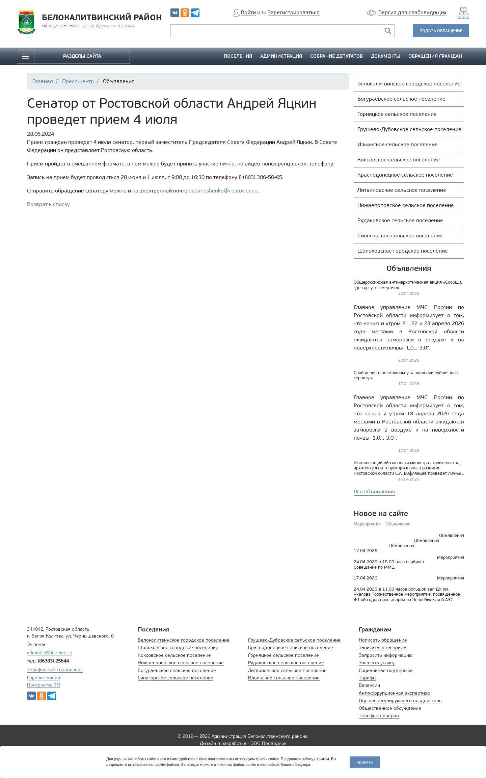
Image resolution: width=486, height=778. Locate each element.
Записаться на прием (383, 647)
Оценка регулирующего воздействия (400, 700)
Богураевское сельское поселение (177, 670)
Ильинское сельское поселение (284, 678)
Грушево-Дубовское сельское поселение (294, 640)
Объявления (397, 523)
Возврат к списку (48, 204)
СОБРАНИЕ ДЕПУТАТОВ (336, 56)
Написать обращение (383, 640)
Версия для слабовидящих (412, 12)
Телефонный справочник (55, 670)
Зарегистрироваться (294, 12)
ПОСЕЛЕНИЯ (238, 56)
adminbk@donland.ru (49, 652)
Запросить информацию (385, 655)
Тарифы (367, 678)
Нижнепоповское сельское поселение (181, 663)
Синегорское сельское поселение (175, 678)
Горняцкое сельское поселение (283, 655)
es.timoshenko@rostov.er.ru (223, 190)
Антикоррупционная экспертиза (394, 693)
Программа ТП (43, 685)
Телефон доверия (379, 716)
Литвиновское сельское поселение (287, 670)
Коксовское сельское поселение (174, 655)
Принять (364, 761)
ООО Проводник (268, 743)
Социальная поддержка (386, 670)
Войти (248, 12)
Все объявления (374, 491)
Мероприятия (367, 523)
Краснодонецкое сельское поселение (290, 647)
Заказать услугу (377, 663)
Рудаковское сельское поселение (286, 663)
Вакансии (369, 685)
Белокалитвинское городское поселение (184, 640)
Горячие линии (43, 677)
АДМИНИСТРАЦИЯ (281, 56)
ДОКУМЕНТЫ (385, 56)
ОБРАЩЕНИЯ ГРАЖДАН (435, 56)
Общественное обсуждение (390, 708)
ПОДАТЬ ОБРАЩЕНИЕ (441, 30)
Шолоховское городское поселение (178, 647)
